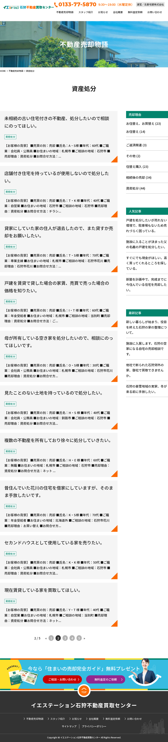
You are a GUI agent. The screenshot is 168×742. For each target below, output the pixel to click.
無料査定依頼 (135, 12)
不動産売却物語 (64, 12)
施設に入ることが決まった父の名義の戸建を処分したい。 (146, 244)
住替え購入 (137, 166)
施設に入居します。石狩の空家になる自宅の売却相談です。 (146, 348)
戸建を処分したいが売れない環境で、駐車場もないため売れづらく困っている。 (146, 225)
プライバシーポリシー (94, 726)
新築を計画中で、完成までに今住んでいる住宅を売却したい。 (146, 284)
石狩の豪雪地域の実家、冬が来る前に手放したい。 (146, 389)
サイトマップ (69, 726)
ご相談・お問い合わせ (62, 679)
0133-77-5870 (75, 4)
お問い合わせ (154, 12)
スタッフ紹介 (85, 12)
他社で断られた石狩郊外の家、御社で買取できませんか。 (145, 370)
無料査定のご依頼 (105, 679)
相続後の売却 (139, 177)
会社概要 (118, 12)
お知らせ (103, 12)
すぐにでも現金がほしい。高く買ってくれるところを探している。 (146, 263)
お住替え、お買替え (143, 123)
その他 (133, 156)
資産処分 (135, 188)
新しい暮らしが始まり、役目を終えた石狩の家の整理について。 (146, 327)
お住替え (135, 131)
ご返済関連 (136, 145)
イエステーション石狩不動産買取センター (84, 705)
